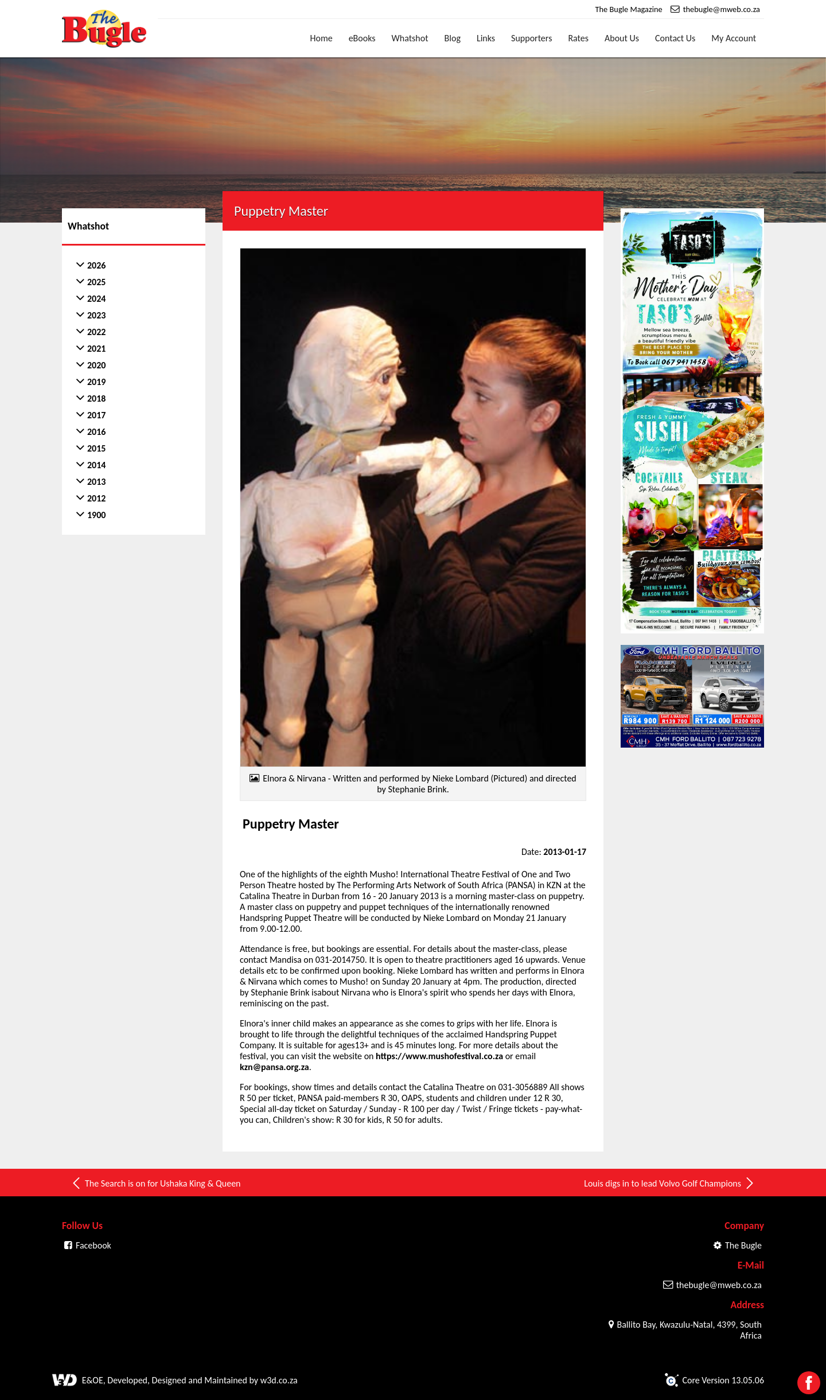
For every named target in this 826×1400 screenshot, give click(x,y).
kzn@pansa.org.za (274, 1066)
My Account (733, 38)
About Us (622, 38)
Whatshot (410, 38)
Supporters (531, 38)
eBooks (362, 38)
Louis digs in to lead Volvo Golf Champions (669, 1183)
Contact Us (675, 38)
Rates (578, 38)
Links (486, 38)
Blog (453, 38)
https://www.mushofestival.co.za (439, 1056)
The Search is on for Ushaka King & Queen (156, 1183)
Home (321, 38)
